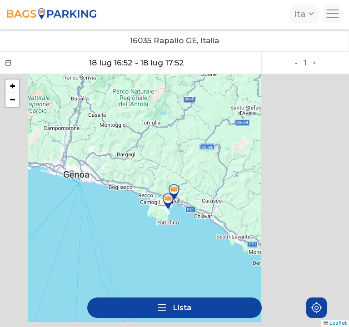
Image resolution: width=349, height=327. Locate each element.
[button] (174, 192)
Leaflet (335, 323)
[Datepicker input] (130, 63)
